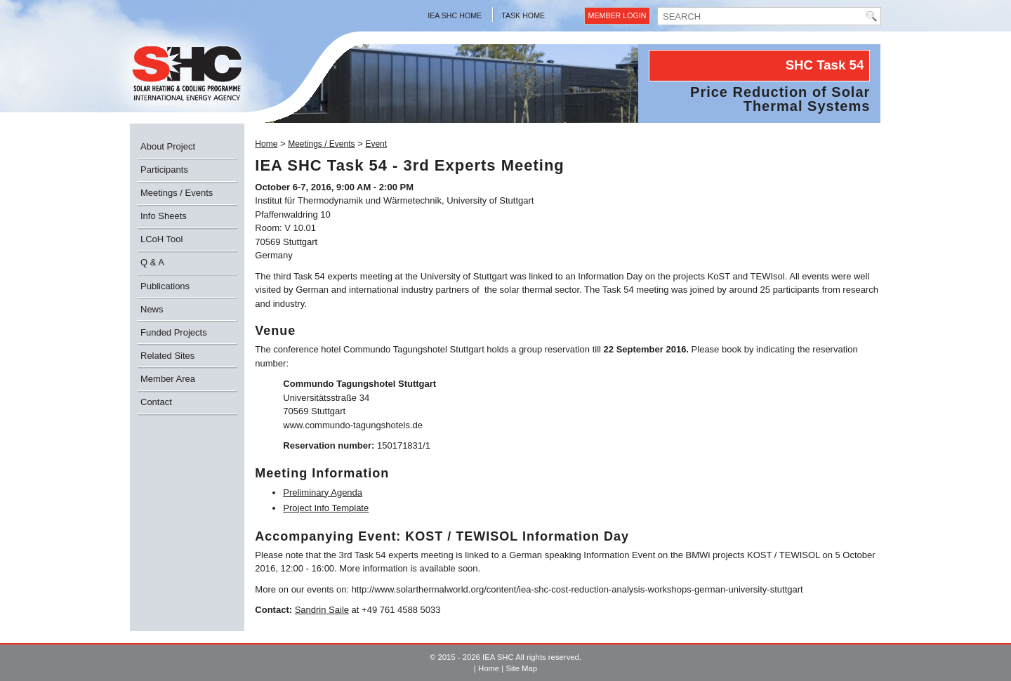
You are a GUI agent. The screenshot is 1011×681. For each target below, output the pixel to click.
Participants (164, 169)
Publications (165, 286)
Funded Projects (173, 332)
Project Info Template (326, 508)
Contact (156, 402)
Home (266, 144)
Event (376, 144)
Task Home (523, 15)
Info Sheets (163, 216)
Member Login (617, 15)
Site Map (521, 668)
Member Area (167, 378)
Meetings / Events (176, 192)
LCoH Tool (161, 239)
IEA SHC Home (455, 15)
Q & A (152, 262)
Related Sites (167, 355)
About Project (167, 146)
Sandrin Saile (322, 609)
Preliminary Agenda (322, 492)
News (152, 309)
